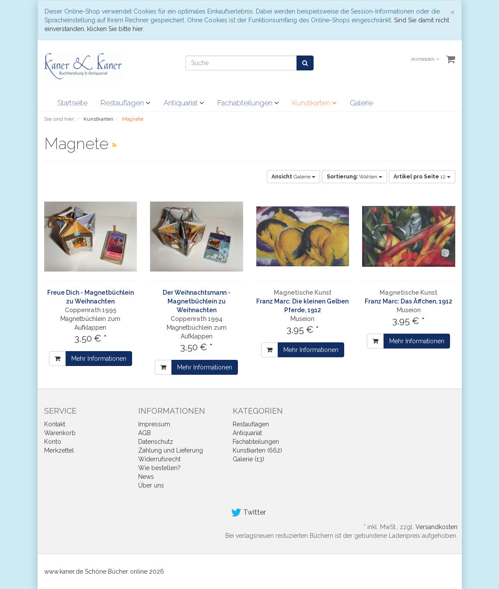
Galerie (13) (248, 459)
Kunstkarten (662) (257, 450)
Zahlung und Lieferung (170, 450)
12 (422, 177)
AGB (144, 432)
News (146, 476)
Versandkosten (436, 526)
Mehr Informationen (98, 358)
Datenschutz (155, 441)
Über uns (151, 485)
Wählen (354, 177)
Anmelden (425, 59)
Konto (52, 441)
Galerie (361, 102)
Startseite (72, 102)
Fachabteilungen (248, 102)
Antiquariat (184, 102)
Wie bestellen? (159, 467)
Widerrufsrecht (159, 459)
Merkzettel (59, 450)
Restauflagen (125, 102)
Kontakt (54, 424)
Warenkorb (60, 432)
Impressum (154, 424)
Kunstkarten (314, 102)
